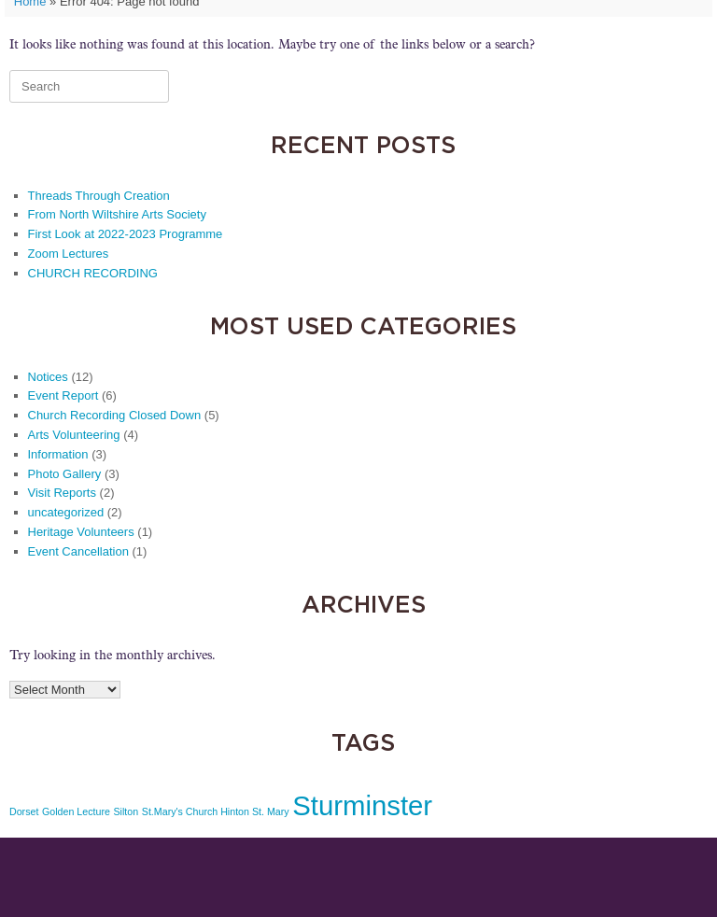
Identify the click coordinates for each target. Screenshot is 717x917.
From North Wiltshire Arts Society (117, 214)
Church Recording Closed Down (115, 415)
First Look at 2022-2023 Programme (125, 234)
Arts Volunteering (74, 435)
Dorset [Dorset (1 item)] (23, 811)
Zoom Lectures (68, 254)
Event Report (63, 395)
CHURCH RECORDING (93, 273)
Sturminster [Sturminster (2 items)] (362, 805)
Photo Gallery (65, 474)
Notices (48, 377)
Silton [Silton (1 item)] (126, 811)
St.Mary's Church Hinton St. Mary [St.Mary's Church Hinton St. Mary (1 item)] (215, 811)
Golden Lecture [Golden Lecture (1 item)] (76, 811)
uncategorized (66, 512)
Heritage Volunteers (81, 532)
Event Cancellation (78, 551)
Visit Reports (62, 493)
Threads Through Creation (99, 196)
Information (58, 454)
